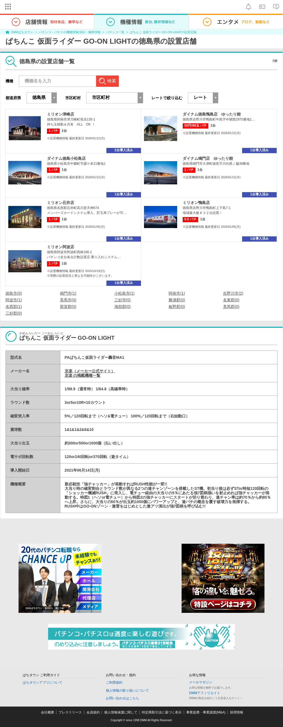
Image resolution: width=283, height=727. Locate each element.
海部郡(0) (122, 306)
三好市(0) (122, 300)
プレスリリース (70, 712)
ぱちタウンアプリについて (42, 682)
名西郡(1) (14, 306)
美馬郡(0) (231, 306)
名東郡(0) (231, 300)
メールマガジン (200, 682)
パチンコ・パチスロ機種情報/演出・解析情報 (70, 32)
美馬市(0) (68, 300)
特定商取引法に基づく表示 (162, 712)
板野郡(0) (177, 306)
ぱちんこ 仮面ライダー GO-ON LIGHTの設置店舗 (163, 32)
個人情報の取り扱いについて (127, 690)
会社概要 (47, 712)
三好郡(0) (14, 313)
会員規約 (93, 712)
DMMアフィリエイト (204, 693)
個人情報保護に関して (120, 712)
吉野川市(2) (233, 293)
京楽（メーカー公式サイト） (90, 371)
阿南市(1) (177, 293)
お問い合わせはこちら (122, 698)
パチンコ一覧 (115, 32)
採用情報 (236, 712)
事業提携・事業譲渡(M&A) (206, 712)
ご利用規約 (114, 682)
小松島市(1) (124, 293)
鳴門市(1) (68, 293)
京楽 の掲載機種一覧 (83, 375)
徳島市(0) (14, 293)
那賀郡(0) (68, 306)
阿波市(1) (14, 300)
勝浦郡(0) (177, 300)
